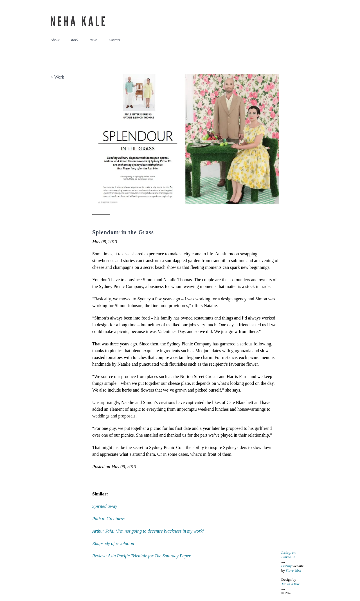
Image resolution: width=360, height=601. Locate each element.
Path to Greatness (108, 518)
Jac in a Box (290, 584)
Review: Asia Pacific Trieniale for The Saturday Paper (141, 555)
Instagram (288, 552)
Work (74, 40)
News (93, 40)
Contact (114, 40)
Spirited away (104, 506)
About (55, 40)
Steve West (293, 570)
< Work (57, 77)
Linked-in (288, 557)
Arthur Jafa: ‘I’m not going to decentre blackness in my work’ (148, 531)
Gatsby (286, 566)
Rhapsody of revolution (113, 543)
